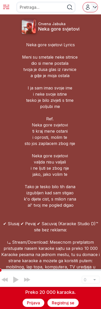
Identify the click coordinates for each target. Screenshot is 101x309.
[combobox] (45, 7)
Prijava (33, 302)
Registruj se (63, 302)
